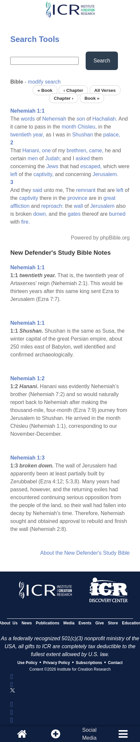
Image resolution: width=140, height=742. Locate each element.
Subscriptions (89, 662)
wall (78, 206)
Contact (115, 662)
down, (40, 214)
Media (68, 623)
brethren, (77, 150)
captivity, (44, 174)
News (26, 623)
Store (113, 623)
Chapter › (63, 97)
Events (84, 623)
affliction (19, 206)
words (28, 119)
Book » (91, 97)
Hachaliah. (104, 119)
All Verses (105, 90)
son (80, 119)
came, (96, 150)
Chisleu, (87, 127)
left (13, 174)
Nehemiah (54, 119)
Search (102, 60)
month (69, 127)
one (46, 150)
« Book (45, 90)
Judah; (53, 158)
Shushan (82, 134)
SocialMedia (89, 734)
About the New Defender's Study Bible (85, 553)
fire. (25, 222)
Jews (52, 166)
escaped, (91, 166)
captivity (28, 198)
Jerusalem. (105, 174)
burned (117, 214)
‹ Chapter (73, 90)
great (109, 198)
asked (83, 158)
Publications (47, 623)
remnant (86, 190)
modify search (44, 82)
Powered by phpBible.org (100, 238)
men (33, 158)
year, (38, 134)
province (77, 198)
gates (74, 214)
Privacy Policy (56, 662)
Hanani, (31, 150)
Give (100, 623)
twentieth (20, 134)
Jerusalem (102, 206)
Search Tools (34, 39)
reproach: (52, 206)
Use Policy (27, 662)
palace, (111, 134)
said (37, 190)
